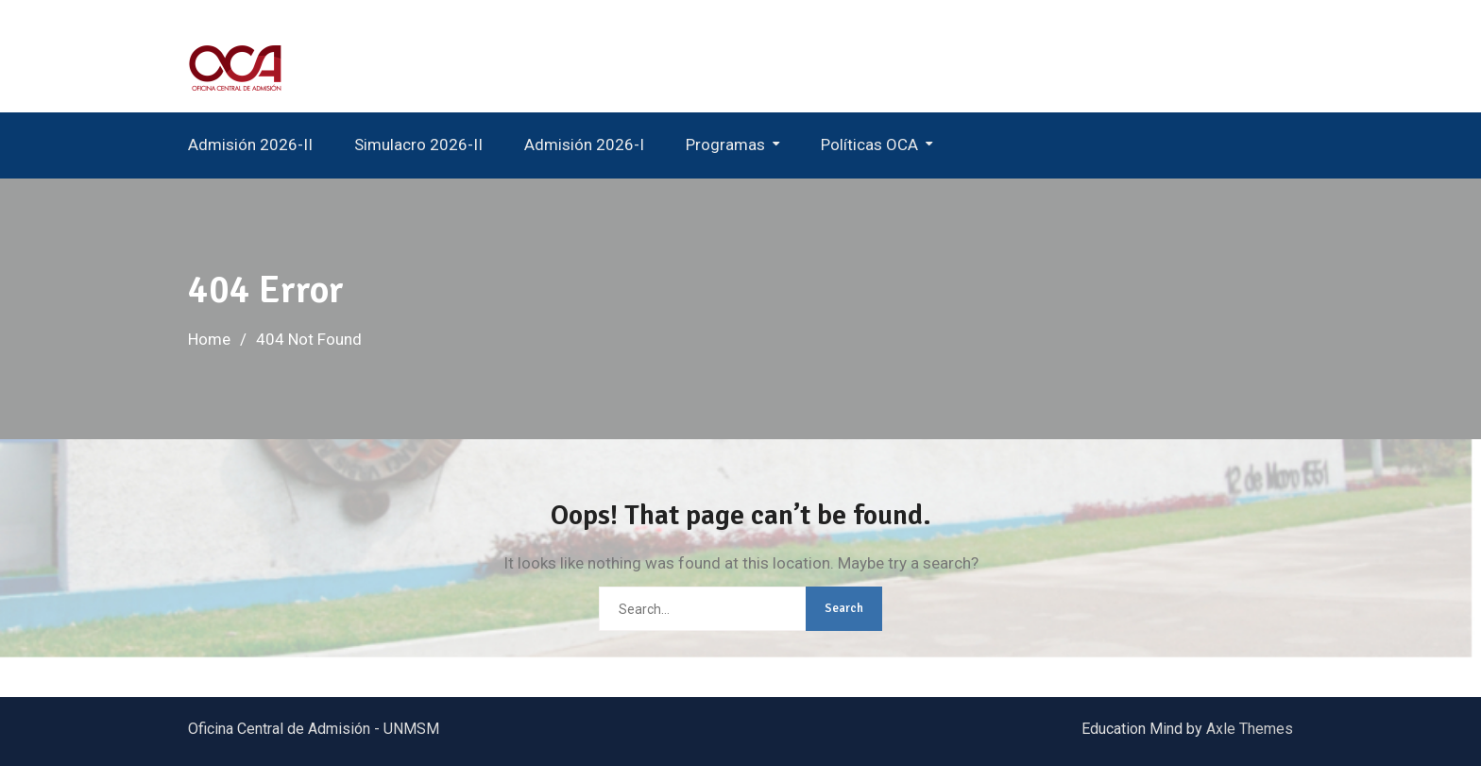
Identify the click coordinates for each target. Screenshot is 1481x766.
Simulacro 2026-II (418, 144)
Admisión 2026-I (584, 144)
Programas (725, 144)
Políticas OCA (869, 144)
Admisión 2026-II (250, 144)
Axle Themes (1249, 729)
